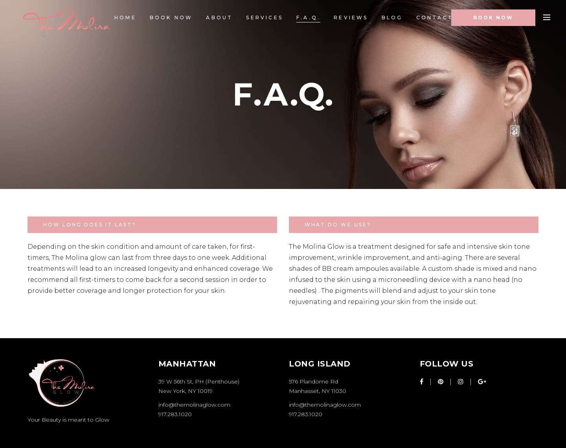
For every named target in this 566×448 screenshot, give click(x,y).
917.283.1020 (175, 414)
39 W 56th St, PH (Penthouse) (198, 381)
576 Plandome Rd (313, 381)
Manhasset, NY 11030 (317, 390)
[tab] (152, 225)
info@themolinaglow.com (194, 404)
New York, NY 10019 (185, 390)
